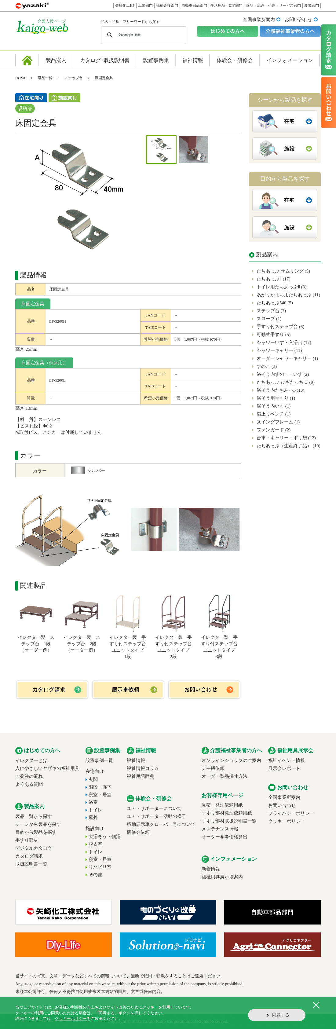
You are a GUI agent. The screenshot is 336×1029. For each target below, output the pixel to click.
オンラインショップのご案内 (231, 760)
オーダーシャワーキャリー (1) (287, 358)
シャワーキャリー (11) (279, 350)
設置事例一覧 (99, 760)
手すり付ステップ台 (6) (280, 326)
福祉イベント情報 (286, 760)
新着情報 (211, 868)
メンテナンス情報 (220, 828)
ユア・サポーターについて (154, 808)
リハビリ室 (100, 867)
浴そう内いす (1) (273, 406)
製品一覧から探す (33, 816)
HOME (20, 78)
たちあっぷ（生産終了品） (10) (288, 445)
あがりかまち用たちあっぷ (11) (288, 294)
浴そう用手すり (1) (276, 398)
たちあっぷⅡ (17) (273, 278)
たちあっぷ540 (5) (275, 302)
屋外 (93, 817)
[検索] (143, 35)
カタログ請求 (29, 856)
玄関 (93, 779)
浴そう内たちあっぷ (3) (280, 390)
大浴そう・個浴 (105, 836)
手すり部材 (26, 840)
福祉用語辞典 (140, 776)
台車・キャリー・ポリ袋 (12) (286, 437)
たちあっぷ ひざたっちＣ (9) (286, 382)
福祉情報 (136, 760)
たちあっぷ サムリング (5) (283, 271)
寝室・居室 (100, 794)
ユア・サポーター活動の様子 (156, 816)
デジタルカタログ (33, 848)
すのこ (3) (267, 366)
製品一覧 (45, 78)
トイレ (95, 809)
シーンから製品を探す (38, 824)
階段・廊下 (100, 787)
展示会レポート (284, 768)
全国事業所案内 (259, 19)
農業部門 (311, 5)
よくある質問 (29, 784)
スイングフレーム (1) (278, 421)
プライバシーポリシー (291, 813)
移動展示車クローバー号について (161, 824)
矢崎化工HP (124, 5)
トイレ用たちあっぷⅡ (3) (281, 286)
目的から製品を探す (36, 832)
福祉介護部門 (167, 5)
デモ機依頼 (213, 768)
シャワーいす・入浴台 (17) (284, 342)
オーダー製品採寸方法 (224, 776)
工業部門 (145, 5)
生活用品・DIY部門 (226, 5)
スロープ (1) (269, 318)
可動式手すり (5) (273, 334)
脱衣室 (95, 844)
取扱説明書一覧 (31, 864)
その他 (95, 874)
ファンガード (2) (273, 429)
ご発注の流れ (29, 776)
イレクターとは (31, 760)
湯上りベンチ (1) (273, 414)
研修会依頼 (138, 832)
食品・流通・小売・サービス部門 (273, 5)
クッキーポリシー (286, 821)
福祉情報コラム (143, 768)
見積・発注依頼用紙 (222, 805)
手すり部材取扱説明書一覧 (229, 820)
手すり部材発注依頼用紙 (227, 813)
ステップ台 (73, 78)
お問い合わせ (298, 19)
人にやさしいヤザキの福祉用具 (47, 768)
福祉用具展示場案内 (222, 876)
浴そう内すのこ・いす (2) (283, 374)
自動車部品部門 (194, 5)
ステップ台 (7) (271, 310)
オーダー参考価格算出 (224, 836)
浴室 (93, 802)
